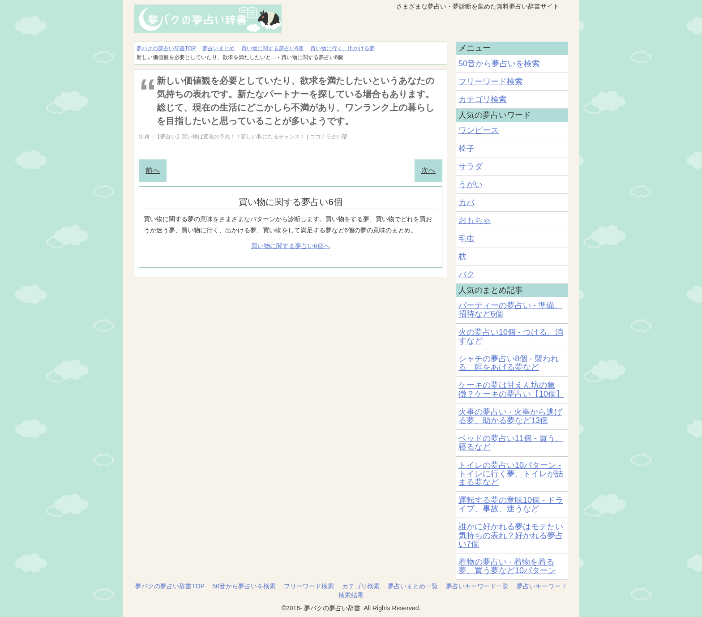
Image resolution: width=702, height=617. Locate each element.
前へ (153, 170)
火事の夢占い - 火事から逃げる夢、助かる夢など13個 (510, 416)
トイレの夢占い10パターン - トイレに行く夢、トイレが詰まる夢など (510, 474)
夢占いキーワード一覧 (477, 586)
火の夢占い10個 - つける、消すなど (510, 336)
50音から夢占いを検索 (499, 63)
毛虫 (466, 238)
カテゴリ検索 (482, 99)
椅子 (466, 148)
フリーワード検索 (490, 81)
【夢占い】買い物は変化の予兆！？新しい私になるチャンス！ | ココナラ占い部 (251, 136)
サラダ (470, 166)
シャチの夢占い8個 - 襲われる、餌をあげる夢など (508, 363)
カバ (466, 202)
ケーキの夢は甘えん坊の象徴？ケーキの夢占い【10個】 (511, 389)
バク (466, 274)
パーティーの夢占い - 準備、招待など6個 (510, 309)
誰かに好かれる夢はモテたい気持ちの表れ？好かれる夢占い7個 (510, 535)
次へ (428, 170)
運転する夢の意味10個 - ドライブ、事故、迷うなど (510, 504)
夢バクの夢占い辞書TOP (169, 586)
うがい (470, 184)
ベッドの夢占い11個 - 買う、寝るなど (510, 442)
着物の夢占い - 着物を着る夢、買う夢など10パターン (507, 566)
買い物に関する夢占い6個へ (290, 245)
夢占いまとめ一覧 (413, 586)
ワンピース (478, 130)
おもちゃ (474, 220)
